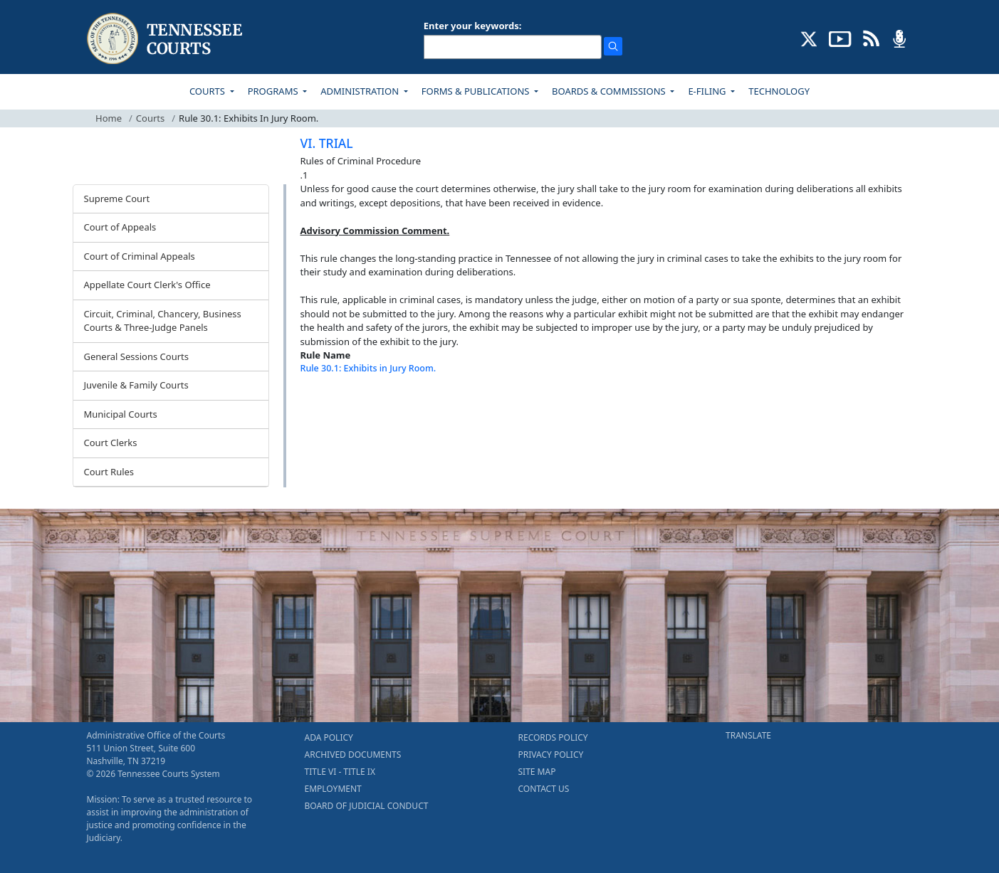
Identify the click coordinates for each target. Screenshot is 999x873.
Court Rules (109, 471)
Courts (150, 118)
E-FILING (708, 91)
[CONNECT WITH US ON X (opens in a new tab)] (809, 37)
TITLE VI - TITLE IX (340, 772)
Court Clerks (110, 442)
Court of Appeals (120, 227)
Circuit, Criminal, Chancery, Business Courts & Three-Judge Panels (162, 320)
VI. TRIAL (326, 143)
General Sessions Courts (136, 356)
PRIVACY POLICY (551, 754)
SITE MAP (537, 772)
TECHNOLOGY (779, 91)
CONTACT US (544, 789)
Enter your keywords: (473, 25)
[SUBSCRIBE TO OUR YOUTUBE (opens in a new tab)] (840, 37)
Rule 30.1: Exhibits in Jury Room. (368, 368)
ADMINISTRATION (360, 91)
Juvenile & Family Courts (136, 385)
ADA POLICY (329, 737)
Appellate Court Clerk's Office (147, 284)
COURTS (208, 91)
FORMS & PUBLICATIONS (477, 91)
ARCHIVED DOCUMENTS (353, 754)
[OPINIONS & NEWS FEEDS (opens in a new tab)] (871, 37)
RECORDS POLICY (553, 737)
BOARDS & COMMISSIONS (610, 91)
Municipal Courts (120, 414)
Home (108, 118)
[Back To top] (324, 404)
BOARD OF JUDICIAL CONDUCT (367, 806)
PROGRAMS (274, 91)
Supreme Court (117, 198)
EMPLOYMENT (333, 789)
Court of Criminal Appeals (139, 256)
